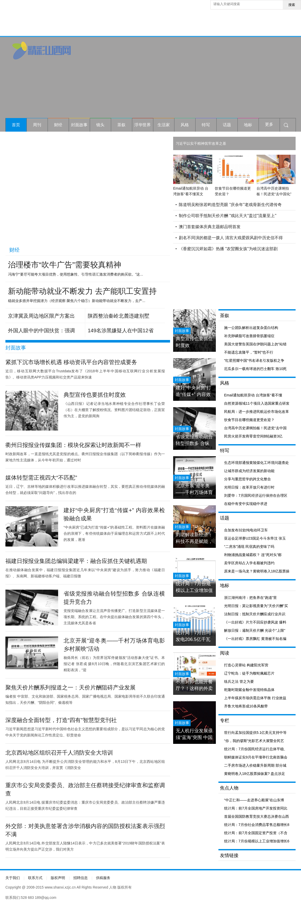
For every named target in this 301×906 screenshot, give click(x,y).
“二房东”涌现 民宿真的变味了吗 (249, 546)
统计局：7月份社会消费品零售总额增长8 (256, 825)
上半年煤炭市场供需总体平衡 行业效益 (255, 698)
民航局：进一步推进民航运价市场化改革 (256, 412)
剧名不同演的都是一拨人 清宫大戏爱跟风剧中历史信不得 (231, 238)
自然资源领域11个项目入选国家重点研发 (256, 403)
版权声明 (58, 878)
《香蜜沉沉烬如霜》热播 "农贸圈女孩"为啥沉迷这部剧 (228, 249)
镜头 (100, 125)
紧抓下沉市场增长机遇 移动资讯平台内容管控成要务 (71, 362)
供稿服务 (103, 878)
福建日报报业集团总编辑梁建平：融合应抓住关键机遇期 (76, 561)
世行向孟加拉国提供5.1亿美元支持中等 (255, 732)
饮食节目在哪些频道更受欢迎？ (249, 420)
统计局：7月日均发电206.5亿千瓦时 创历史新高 (193, 636)
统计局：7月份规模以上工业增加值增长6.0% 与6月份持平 (194, 587)
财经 (58, 125)
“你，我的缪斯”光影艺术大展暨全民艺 (254, 741)
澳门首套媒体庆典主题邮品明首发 (210, 227)
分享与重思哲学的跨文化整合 (247, 479)
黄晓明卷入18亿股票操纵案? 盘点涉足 (254, 774)
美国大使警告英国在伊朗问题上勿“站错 (255, 344)
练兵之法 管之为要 (239, 681)
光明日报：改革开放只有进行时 (249, 487)
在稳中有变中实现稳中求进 (245, 504)
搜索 (291, 5)
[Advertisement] (234, 77)
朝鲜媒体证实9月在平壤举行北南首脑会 (255, 757)
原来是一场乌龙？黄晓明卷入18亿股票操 (256, 571)
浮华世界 (142, 125)
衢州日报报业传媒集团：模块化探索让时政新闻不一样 (73, 445)
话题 (227, 125)
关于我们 (12, 878)
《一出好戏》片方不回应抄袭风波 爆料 (255, 622)
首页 (16, 125)
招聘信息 (80, 878)
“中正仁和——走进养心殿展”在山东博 (254, 800)
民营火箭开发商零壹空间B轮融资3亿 (253, 436)
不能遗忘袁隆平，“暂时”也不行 (248, 352)
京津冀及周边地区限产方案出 (41, 316)
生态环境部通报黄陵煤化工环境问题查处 (256, 463)
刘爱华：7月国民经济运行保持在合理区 (255, 495)
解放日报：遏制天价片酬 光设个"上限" (254, 630)
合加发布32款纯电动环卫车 (246, 530)
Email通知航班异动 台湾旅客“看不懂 (253, 395)
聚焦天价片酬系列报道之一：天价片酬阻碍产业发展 (70, 687)
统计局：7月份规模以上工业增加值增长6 (256, 841)
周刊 (37, 125)
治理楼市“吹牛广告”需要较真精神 (64, 264)
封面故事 (79, 125)
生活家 (163, 125)
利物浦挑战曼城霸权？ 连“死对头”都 (252, 555)
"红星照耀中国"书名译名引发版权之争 (254, 360)
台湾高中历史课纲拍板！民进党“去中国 (255, 428)
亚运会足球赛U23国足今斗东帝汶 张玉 (255, 538)
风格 (185, 125)
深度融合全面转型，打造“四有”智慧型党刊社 (61, 720)
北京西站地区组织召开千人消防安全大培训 (59, 752)
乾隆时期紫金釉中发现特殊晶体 (249, 690)
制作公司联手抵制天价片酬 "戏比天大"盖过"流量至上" (227, 215)
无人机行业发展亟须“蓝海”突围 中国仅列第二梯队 (194, 734)
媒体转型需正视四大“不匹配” (41, 477)
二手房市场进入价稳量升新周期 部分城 (255, 765)
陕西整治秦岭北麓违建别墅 (118, 316)
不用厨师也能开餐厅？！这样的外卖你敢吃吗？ (194, 685)
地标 (248, 125)
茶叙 (121, 125)
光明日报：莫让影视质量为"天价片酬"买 (256, 606)
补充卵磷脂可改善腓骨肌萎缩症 (249, 336)
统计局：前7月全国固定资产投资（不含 (255, 833)
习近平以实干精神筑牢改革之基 (201, 143)
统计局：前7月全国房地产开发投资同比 (255, 808)
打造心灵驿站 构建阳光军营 (246, 665)
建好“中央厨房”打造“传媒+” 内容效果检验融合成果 (193, 391)
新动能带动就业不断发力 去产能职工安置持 (82, 291)
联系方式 (35, 878)
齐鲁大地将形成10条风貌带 (246, 706)
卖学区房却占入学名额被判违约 (249, 563)
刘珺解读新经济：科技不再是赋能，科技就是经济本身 (194, 538)
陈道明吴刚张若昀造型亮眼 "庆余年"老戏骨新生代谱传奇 (230, 204)
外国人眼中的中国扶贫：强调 (41, 330)
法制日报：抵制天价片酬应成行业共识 (254, 614)
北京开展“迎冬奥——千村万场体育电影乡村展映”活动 (194, 489)
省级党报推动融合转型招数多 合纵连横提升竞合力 (194, 440)
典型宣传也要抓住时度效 (95, 395)
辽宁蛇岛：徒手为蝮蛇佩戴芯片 (249, 673)
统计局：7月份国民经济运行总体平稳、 (255, 749)
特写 (206, 125)
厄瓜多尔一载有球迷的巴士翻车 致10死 (255, 369)
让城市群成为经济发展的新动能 (249, 471)
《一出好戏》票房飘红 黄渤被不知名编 (255, 639)
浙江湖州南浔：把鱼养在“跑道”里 (250, 598)
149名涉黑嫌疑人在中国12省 (121, 330)
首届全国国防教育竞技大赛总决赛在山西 (256, 816)
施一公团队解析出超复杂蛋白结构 (251, 328)
